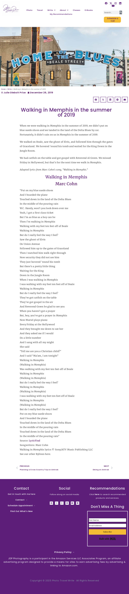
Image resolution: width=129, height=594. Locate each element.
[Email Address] (107, 525)
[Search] (121, 12)
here (97, 494)
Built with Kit (107, 539)
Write (51, 10)
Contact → (21, 500)
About (64, 10)
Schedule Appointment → (21, 505)
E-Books (89, 10)
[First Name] (107, 520)
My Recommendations (61, 14)
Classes (76, 10)
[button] (96, 99)
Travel (40, 10)
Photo (29, 10)
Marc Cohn (66, 183)
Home (3, 89)
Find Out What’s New (21, 511)
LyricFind (34, 440)
